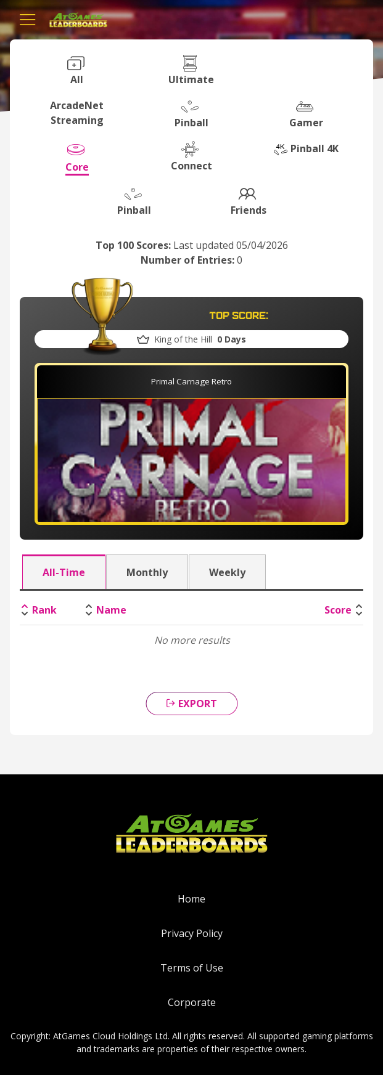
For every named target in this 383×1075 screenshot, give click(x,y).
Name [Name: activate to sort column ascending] (111, 610)
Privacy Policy (192, 933)
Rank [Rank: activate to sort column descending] (44, 610)
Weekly (227, 572)
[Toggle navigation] (28, 19)
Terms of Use (191, 968)
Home (191, 899)
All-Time (64, 572)
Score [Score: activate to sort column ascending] (338, 610)
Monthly (147, 572)
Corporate (192, 1002)
